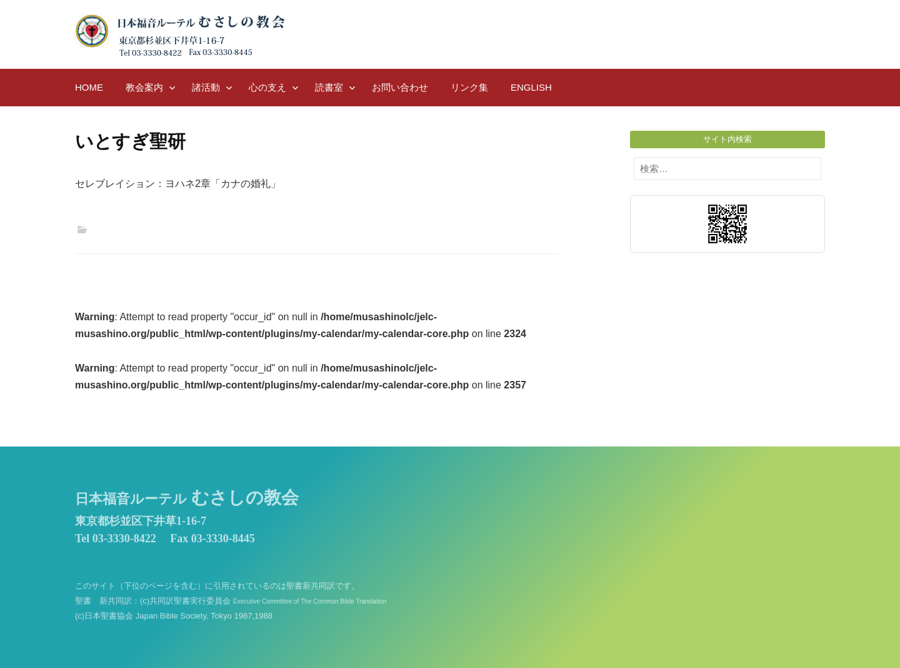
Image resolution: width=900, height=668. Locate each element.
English (531, 87)
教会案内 (144, 87)
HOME (89, 87)
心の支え (267, 87)
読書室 (329, 87)
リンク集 (469, 87)
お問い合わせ (400, 87)
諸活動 (206, 87)
